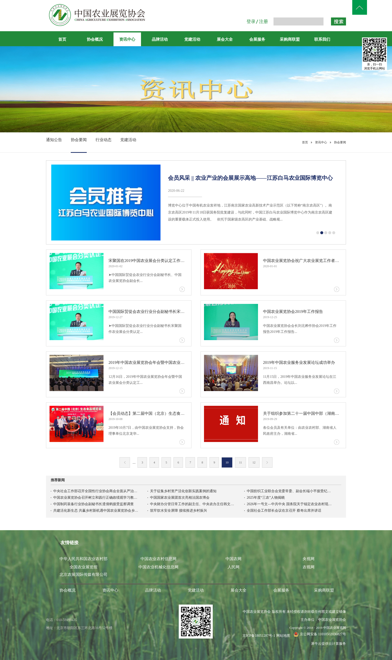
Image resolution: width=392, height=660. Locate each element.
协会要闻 (340, 142)
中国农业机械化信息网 (158, 567)
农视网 (308, 567)
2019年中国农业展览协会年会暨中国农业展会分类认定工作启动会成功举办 (146, 362)
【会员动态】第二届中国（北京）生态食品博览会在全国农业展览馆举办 (146, 413)
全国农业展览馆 (84, 567)
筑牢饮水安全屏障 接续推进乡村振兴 (178, 510)
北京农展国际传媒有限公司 (84, 574)
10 (227, 462)
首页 (62, 39)
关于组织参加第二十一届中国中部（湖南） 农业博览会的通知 (301, 413)
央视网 (308, 559)
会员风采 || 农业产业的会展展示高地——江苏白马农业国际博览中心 (250, 178)
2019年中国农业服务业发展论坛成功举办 (299, 362)
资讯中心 (321, 142)
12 (254, 462)
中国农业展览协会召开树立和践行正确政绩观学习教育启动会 (95, 497)
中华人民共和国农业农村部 (84, 559)
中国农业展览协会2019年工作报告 (293, 311)
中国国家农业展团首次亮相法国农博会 (180, 497)
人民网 (234, 567)
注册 (263, 21)
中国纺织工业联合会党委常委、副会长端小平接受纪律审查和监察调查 (289, 491)
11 (240, 462)
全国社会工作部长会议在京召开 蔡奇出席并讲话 (284, 510)
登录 (251, 21)
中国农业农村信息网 (158, 559)
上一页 (125, 462)
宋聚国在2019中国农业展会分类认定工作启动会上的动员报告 (146, 260)
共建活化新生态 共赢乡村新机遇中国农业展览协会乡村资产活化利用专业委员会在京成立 (95, 510)
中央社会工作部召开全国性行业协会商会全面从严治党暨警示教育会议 (95, 491)
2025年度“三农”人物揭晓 (266, 497)
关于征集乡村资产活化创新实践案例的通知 (183, 491)
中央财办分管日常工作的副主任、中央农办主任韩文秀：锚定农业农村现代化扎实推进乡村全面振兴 (192, 504)
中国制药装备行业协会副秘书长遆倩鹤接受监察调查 (93, 504)
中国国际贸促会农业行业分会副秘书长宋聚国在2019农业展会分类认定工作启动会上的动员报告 (146, 311)
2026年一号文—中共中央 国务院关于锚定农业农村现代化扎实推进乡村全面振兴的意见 (289, 504)
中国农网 (234, 559)
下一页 (267, 462)
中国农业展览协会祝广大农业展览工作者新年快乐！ (301, 260)
